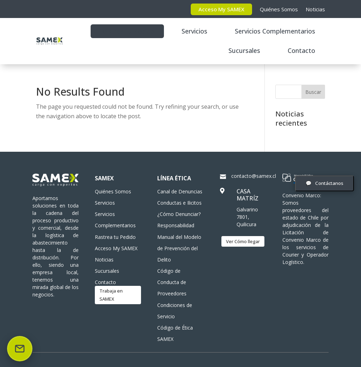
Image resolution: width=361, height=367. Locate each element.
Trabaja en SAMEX (111, 295)
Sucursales (244, 50)
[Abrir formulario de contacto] (324, 183)
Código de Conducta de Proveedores (171, 282)
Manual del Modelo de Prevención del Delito (179, 248)
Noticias (315, 9)
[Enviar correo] (19, 348)
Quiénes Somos (279, 9)
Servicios (194, 31)
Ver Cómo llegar (243, 241)
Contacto (301, 50)
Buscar (313, 92)
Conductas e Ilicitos (179, 202)
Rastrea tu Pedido (127, 31)
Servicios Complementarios (275, 31)
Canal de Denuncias (179, 191)
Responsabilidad (175, 225)
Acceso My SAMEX (221, 9)
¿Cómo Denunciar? (179, 214)
